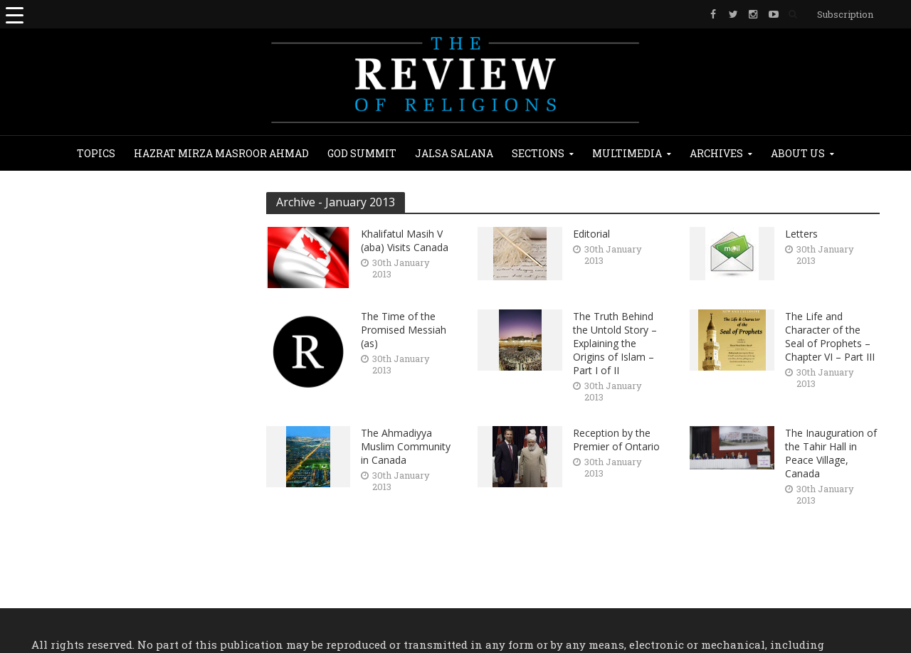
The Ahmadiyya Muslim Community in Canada (406, 446)
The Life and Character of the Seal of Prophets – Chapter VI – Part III (830, 336)
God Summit (361, 153)
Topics (96, 153)
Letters (801, 233)
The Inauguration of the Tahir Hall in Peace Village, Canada (831, 453)
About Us (798, 153)
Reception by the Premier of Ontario (616, 439)
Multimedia (627, 153)
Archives (716, 153)
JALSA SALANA (454, 153)
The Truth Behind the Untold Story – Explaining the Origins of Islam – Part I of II (615, 343)
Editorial (591, 233)
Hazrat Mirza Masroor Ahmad (221, 153)
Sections (538, 153)
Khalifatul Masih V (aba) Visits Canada (404, 240)
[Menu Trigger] (14, 14)
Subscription (845, 14)
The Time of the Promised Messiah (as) (403, 329)
